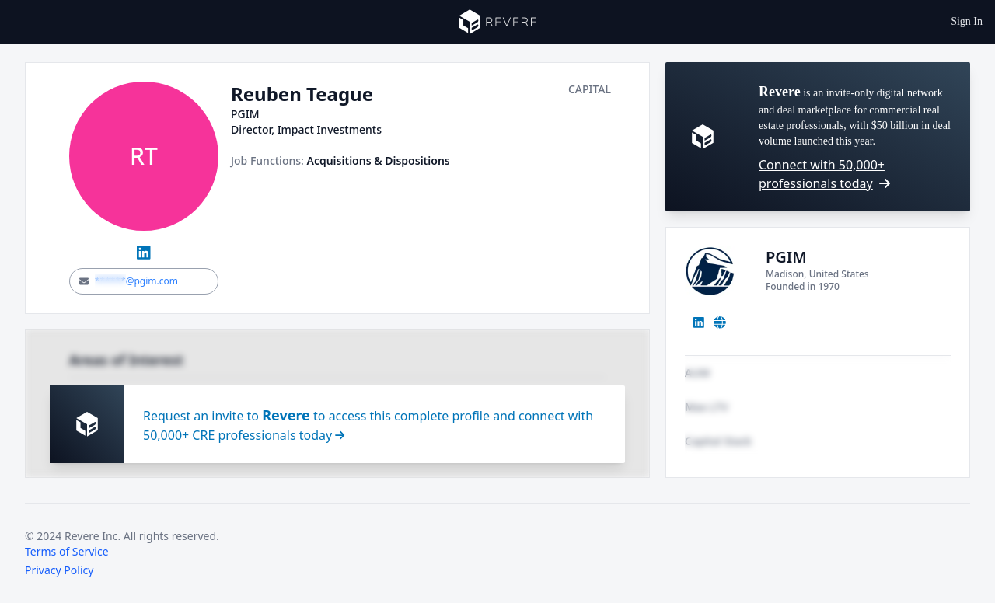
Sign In (967, 21)
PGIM (786, 256)
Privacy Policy (59, 570)
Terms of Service (67, 551)
